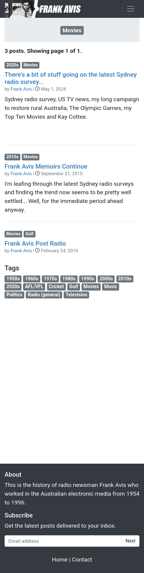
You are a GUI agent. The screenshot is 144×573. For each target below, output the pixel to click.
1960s (32, 279)
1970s (50, 279)
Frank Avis (21, 89)
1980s (69, 279)
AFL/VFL (34, 286)
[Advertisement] (72, 377)
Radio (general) (44, 295)
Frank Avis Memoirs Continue (46, 166)
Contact (82, 559)
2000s (106, 279)
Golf (29, 234)
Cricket (56, 286)
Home (60, 559)
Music (110, 286)
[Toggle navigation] (130, 9)
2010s (12, 156)
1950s (13, 279)
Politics (14, 295)
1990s (87, 279)
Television (76, 295)
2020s (12, 65)
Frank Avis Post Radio (35, 243)
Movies (30, 65)
